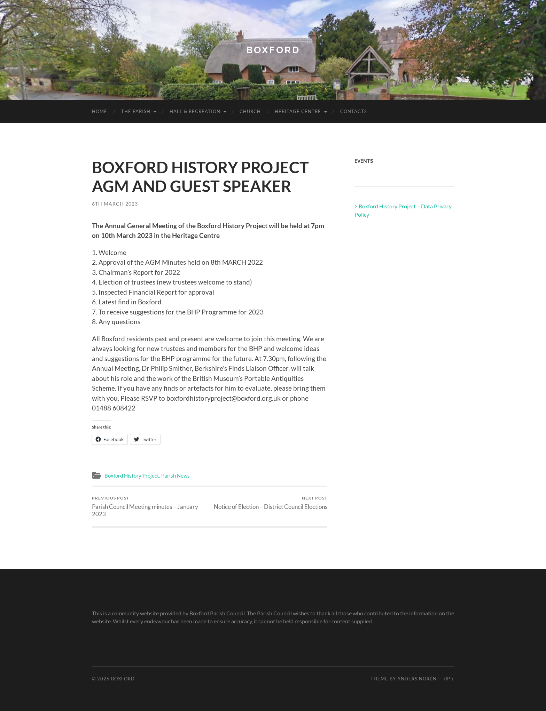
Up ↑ (449, 678)
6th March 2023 (115, 204)
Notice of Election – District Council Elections (270, 502)
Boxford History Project (131, 475)
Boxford (273, 50)
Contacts (353, 111)
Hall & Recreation (195, 111)
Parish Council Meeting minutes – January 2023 (149, 506)
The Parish (135, 111)
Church (250, 111)
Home (99, 111)
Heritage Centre (298, 111)
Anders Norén (417, 678)
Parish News (175, 475)
